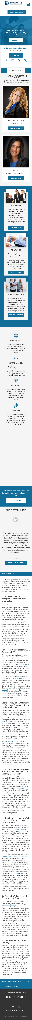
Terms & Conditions (11, 1010)
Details (13, 61)
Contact (24, 1010)
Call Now (16, 500)
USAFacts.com (14, 873)
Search (25, 61)
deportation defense (8, 905)
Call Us (16, 55)
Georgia (15, 993)
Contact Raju (16, 178)
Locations (9, 993)
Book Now (16, 40)
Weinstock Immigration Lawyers (16, 48)
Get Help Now (16, 272)
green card (15, 710)
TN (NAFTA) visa (19, 678)
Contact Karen (16, 128)
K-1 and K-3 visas (18, 829)
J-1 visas (4, 690)
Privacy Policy (16, 1007)
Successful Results (16, 315)
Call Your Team (16, 228)
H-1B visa (23, 664)
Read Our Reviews (16, 563)
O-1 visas (17, 686)
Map (6, 61)
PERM (4, 721)
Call (19, 61)
